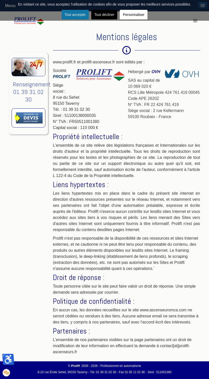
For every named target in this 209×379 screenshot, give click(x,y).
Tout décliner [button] (104, 15)
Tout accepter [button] (75, 15)
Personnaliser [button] (133, 15)
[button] (6, 372)
